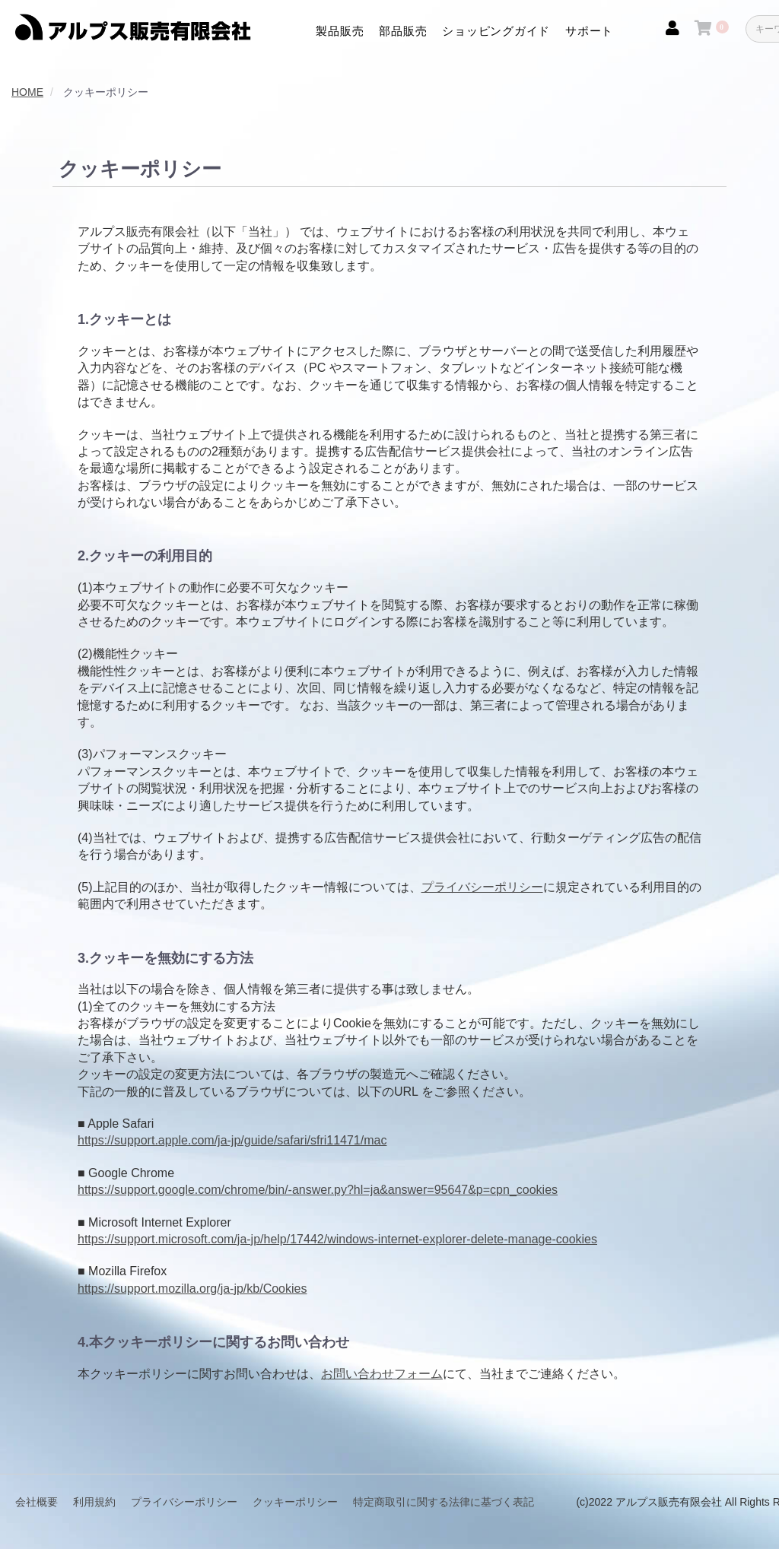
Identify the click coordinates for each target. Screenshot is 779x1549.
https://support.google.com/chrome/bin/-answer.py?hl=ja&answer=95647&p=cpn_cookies (318, 1189)
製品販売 (340, 30)
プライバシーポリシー (482, 887)
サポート (589, 30)
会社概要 (36, 1502)
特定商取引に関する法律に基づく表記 (443, 1502)
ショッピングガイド (496, 30)
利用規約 (94, 1502)
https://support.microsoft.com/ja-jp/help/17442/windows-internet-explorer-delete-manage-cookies (337, 1239)
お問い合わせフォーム (382, 1373)
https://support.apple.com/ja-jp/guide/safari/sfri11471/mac (232, 1140)
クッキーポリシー (295, 1502)
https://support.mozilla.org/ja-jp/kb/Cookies (192, 1288)
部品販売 (403, 30)
